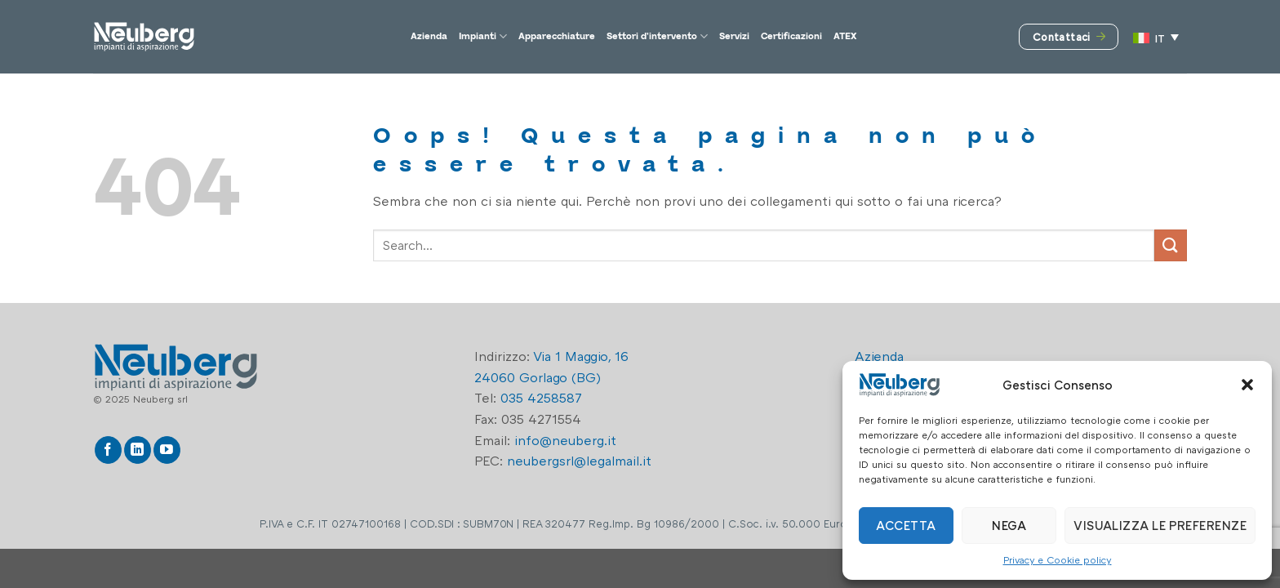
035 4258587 (541, 398)
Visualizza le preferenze (1160, 525)
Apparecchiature (522, 37)
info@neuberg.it (565, 440)
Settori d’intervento (666, 37)
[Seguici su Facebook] (108, 450)
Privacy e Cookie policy (1057, 560)
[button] (1247, 384)
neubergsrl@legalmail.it (579, 460)
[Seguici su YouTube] (166, 450)
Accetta (906, 525)
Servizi (773, 37)
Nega (1009, 525)
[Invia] (1170, 245)
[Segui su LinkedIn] (137, 450)
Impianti (419, 37)
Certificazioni (853, 37)
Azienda (348, 37)
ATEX (928, 37)
